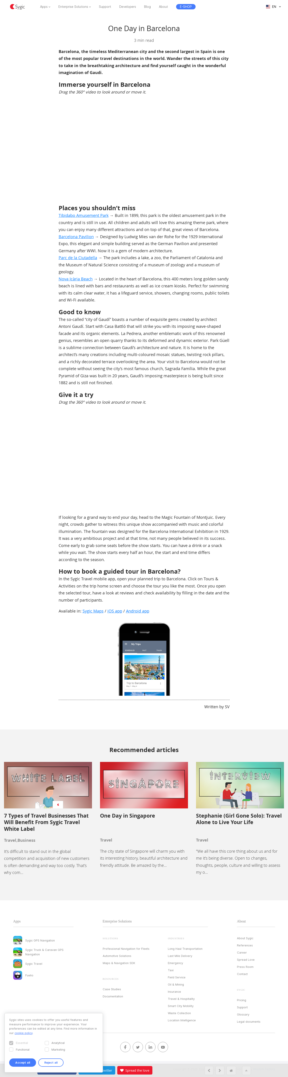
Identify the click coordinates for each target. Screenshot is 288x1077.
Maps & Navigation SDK (119, 963)
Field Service (177, 977)
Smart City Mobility (181, 1006)
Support (105, 6)
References (245, 945)
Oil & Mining (176, 984)
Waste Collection (179, 1013)
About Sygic (245, 938)
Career (242, 952)
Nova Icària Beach (76, 279)
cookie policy (23, 1033)
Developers (127, 6)
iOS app (114, 611)
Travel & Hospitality (181, 999)
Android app (137, 611)
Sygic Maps (93, 611)
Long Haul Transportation (185, 948)
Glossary (243, 1014)
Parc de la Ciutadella (78, 257)
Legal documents (248, 1021)
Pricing (241, 1000)
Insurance (174, 991)
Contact (242, 974)
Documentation (113, 996)
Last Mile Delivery (180, 956)
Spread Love (246, 959)
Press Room (245, 967)
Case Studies (112, 989)
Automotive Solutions (117, 956)
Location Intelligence (182, 1020)
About (163, 6)
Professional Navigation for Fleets (126, 948)
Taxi (171, 970)
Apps (44, 6)
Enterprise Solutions (73, 6)
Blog (147, 6)
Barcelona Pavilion (76, 236)
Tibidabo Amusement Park (84, 215)
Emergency (175, 963)
